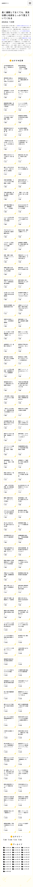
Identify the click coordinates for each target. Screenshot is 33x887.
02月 (26, 855)
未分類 (12, 22)
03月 (17, 855)
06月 (26, 863)
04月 (8, 855)
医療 (6, 848)
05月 (8, 865)
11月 (26, 858)
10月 (17, 860)
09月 (26, 860)
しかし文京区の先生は (24, 31)
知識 (21, 848)
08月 (8, 863)
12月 (17, 858)
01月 (8, 858)
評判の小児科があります (23, 25)
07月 (17, 863)
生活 (16, 848)
